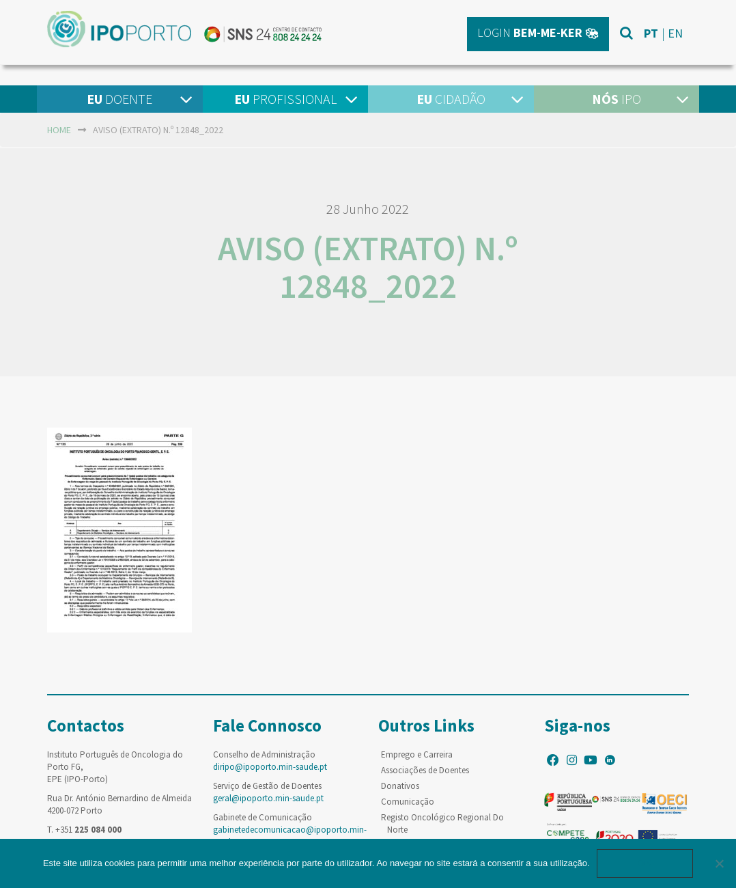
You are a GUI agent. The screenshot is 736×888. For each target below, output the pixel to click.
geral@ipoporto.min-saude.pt (268, 798)
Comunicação (407, 801)
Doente (119, 98)
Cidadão (450, 98)
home (59, 130)
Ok (645, 863)
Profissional (285, 98)
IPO (616, 98)
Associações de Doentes (425, 770)
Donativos (400, 786)
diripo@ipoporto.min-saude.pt (270, 767)
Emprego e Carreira (417, 754)
